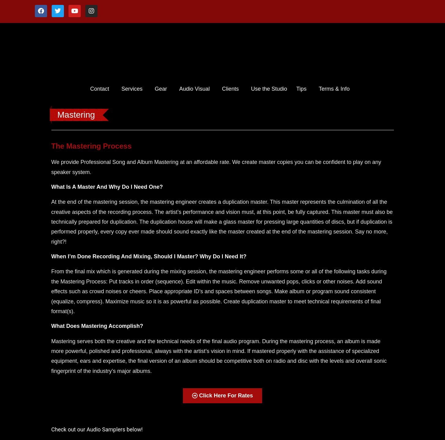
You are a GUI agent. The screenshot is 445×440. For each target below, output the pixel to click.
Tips (301, 89)
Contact (99, 89)
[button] (101, 89)
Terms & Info (334, 89)
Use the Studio (269, 89)
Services (132, 89)
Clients (230, 89)
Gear (161, 89)
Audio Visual (194, 89)
